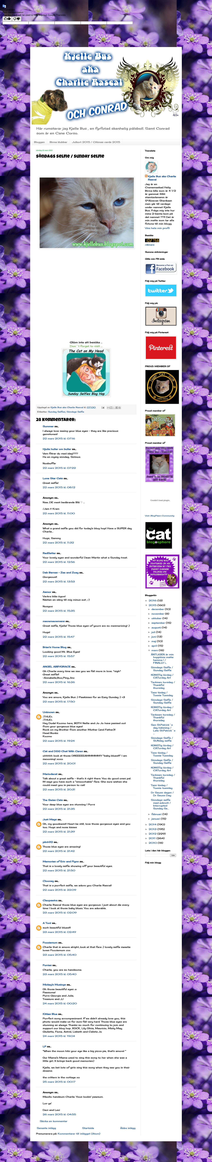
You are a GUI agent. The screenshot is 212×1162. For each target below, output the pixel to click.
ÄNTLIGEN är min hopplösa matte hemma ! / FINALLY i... (162, 658)
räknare (149, 244)
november (158, 613)
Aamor (47, 591)
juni (154, 636)
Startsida (88, 1128)
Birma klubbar (58, 142)
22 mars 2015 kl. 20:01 (59, 763)
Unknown (49, 712)
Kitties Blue (50, 1014)
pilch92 (48, 842)
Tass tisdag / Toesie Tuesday (162, 694)
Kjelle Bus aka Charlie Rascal (162, 178)
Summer (48, 426)
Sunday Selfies (56, 411)
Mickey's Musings (54, 984)
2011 (152, 838)
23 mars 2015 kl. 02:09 (60, 912)
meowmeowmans (54, 621)
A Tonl (47, 923)
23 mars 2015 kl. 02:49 (59, 932)
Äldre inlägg (127, 1128)
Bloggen (39, 142)
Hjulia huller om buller (57, 449)
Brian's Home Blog (54, 647)
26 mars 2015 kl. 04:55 (59, 1114)
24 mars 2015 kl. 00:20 (60, 1003)
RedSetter (49, 553)
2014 (153, 824)
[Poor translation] (16, 18)
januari (156, 818)
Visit (159, 516)
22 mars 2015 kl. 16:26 (59, 682)
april (154, 645)
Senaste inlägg (46, 1128)
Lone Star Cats (53, 478)
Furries (47, 965)
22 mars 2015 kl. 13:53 (59, 581)
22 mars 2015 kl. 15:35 (59, 610)
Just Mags (50, 819)
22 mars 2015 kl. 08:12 (59, 487)
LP (44, 1046)
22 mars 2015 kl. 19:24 (59, 740)
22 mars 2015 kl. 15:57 (58, 656)
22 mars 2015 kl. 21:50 (59, 870)
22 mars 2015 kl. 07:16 (59, 438)
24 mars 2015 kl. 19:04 (59, 1036)
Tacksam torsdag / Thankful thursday (163, 685)
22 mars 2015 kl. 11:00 (59, 513)
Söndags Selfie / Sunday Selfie (162, 669)
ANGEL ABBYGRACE (57, 666)
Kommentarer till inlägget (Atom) (79, 1133)
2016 (153, 600)
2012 (153, 833)
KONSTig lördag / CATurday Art (162, 676)
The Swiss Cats (53, 800)
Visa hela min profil (157, 228)
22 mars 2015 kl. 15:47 (58, 636)
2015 (153, 605)
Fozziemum (50, 942)
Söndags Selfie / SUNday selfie (162, 739)
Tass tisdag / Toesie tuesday (161, 786)
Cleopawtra (50, 900)
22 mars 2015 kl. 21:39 (59, 831)
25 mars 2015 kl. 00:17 (59, 1081)
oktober (156, 618)
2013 (153, 829)
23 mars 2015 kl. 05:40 (59, 954)
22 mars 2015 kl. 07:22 (59, 467)
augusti (156, 627)
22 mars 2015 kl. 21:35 (59, 808)
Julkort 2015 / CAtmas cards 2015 (96, 142)
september (158, 622)
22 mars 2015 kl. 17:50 (59, 701)
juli (153, 632)
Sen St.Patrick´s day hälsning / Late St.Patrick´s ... (163, 729)
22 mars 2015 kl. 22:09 (59, 889)
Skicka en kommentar (53, 1121)
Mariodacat (50, 774)
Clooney (48, 881)
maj (154, 641)
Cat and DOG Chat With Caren (63, 751)
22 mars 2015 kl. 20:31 (59, 789)
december (158, 609)
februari (156, 814)
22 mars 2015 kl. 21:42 (59, 851)
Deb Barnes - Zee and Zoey (60, 572)
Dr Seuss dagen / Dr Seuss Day (162, 794)
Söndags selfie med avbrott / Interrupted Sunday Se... (161, 804)
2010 (153, 842)
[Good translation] (7, 18)
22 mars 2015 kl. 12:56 (59, 561)
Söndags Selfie (75, 411)
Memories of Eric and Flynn (61, 861)
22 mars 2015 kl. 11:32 (58, 542)
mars (155, 650)
